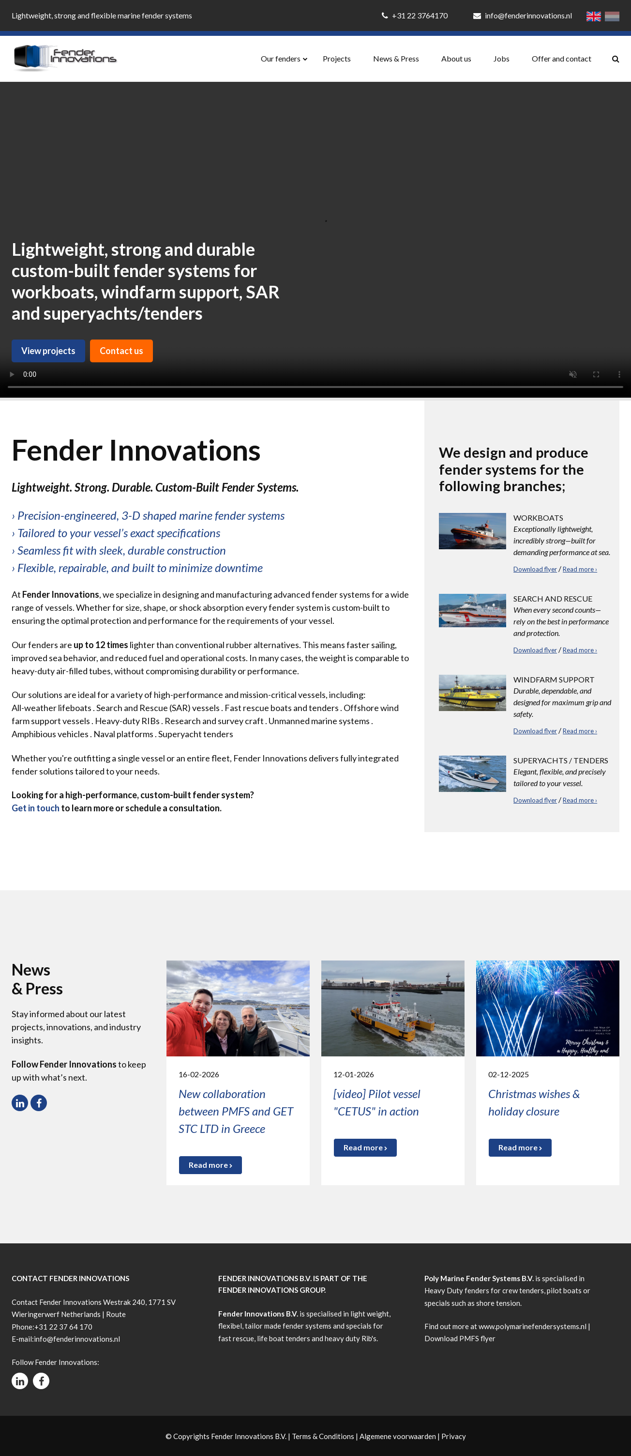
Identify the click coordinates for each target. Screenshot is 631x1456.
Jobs (502, 58)
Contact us (121, 350)
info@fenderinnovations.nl (522, 15)
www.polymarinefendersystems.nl (532, 1326)
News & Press (396, 58)
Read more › (580, 569)
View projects (48, 350)
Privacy (453, 1436)
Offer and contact (561, 58)
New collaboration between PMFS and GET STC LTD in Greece (236, 1110)
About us (456, 58)
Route (116, 1314)
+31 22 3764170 (415, 15)
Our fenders (280, 58)
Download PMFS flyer (460, 1338)
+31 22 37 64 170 (63, 1326)
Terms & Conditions (323, 1436)
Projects (337, 58)
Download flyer (535, 569)
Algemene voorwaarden (398, 1436)
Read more (210, 1164)
